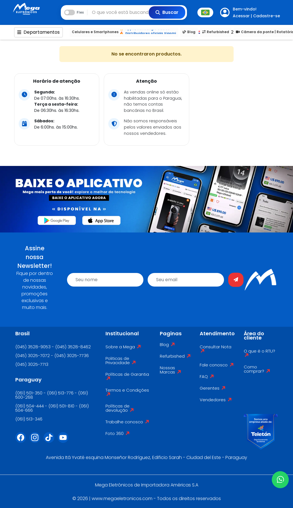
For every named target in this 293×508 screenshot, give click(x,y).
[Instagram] (36, 441)
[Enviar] (236, 280)
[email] (186, 280)
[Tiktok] (51, 441)
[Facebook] (22, 441)
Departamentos (38, 32)
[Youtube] (65, 441)
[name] (105, 280)
